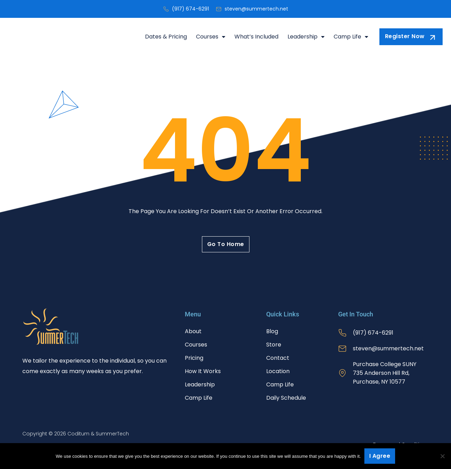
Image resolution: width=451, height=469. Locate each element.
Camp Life (351, 36)
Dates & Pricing (166, 36)
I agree (380, 456)
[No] (442, 456)
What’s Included (256, 36)
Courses (210, 36)
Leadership (306, 36)
